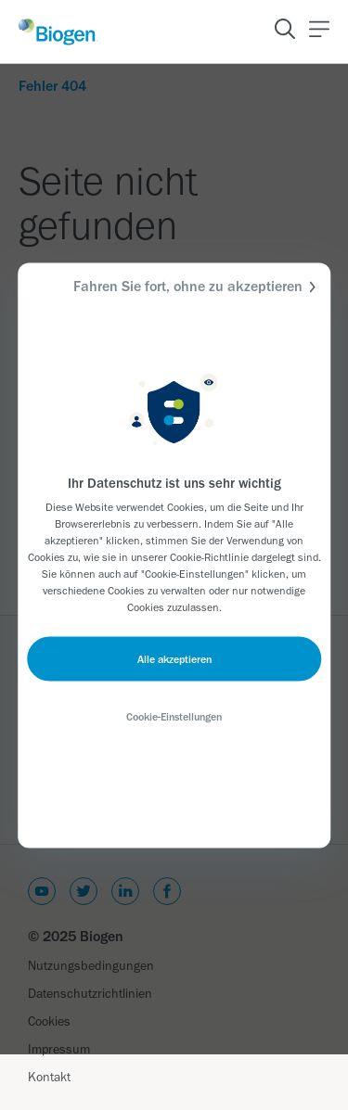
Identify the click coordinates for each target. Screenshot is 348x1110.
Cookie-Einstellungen (174, 715)
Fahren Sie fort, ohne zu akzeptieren (197, 286)
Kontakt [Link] (49, 1077)
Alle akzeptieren (174, 658)
